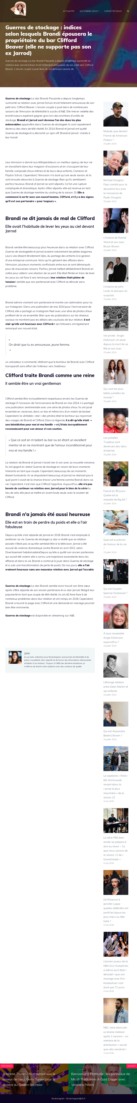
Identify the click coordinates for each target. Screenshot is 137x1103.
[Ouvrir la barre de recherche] (128, 11)
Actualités (68, 11)
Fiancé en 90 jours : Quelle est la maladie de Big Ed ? (115, 495)
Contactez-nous (113, 11)
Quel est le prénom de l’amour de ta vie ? (115, 544)
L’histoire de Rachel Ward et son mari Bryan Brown (114, 242)
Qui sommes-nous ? (89, 11)
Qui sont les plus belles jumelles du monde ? (114, 393)
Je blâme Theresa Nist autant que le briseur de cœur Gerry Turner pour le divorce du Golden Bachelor (29, 1079)
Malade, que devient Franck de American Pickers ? (115, 136)
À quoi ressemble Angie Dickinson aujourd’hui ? (113, 638)
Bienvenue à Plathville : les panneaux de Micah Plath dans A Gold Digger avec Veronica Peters (100, 1079)
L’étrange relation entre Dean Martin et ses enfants (115, 687)
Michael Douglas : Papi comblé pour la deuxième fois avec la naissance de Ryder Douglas (115, 189)
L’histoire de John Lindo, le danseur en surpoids (115, 291)
